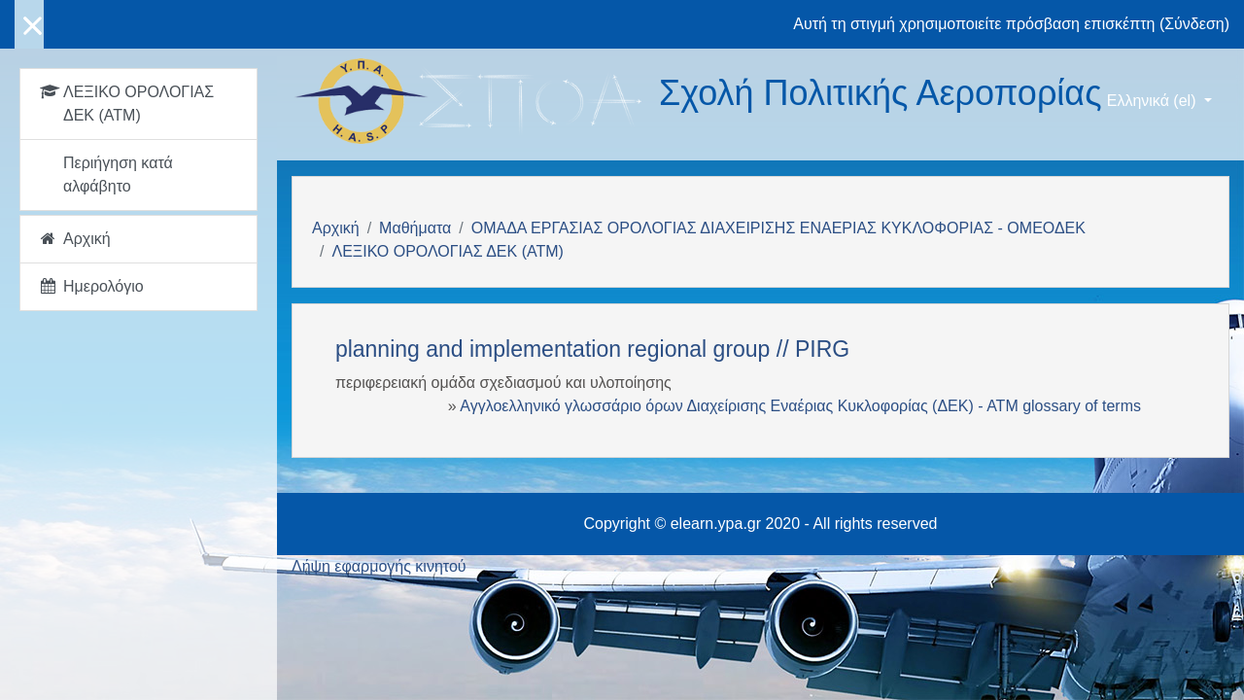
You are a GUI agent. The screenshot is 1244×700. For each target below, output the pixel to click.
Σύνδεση (1194, 24)
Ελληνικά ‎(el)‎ (1153, 100)
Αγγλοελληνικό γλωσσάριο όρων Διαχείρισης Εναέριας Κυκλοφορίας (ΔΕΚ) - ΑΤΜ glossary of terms (800, 406)
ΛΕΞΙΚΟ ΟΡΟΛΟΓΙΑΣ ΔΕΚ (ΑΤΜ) (447, 251)
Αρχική (336, 228)
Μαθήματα (415, 228)
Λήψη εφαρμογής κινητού (379, 566)
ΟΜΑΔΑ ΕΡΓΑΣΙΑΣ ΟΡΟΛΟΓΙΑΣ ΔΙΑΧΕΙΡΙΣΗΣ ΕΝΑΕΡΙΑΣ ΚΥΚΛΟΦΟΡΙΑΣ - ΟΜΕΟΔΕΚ (778, 228)
